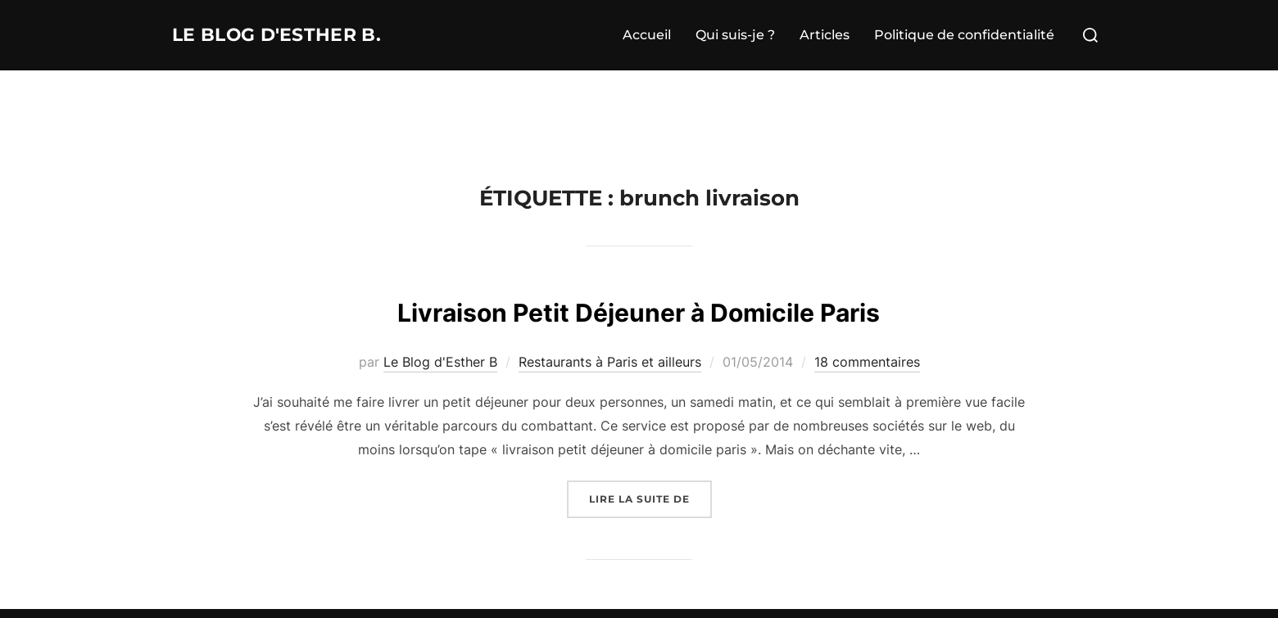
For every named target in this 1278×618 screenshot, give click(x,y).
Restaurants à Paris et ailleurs (610, 362)
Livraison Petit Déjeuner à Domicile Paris (638, 309)
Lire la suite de (650, 497)
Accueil (647, 35)
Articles (825, 35)
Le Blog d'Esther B (440, 362)
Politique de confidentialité (964, 35)
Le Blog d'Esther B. (300, 35)
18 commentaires (867, 362)
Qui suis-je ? (735, 35)
